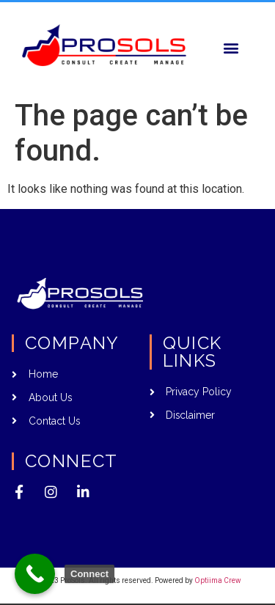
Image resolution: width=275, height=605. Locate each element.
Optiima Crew (217, 580)
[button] (231, 47)
